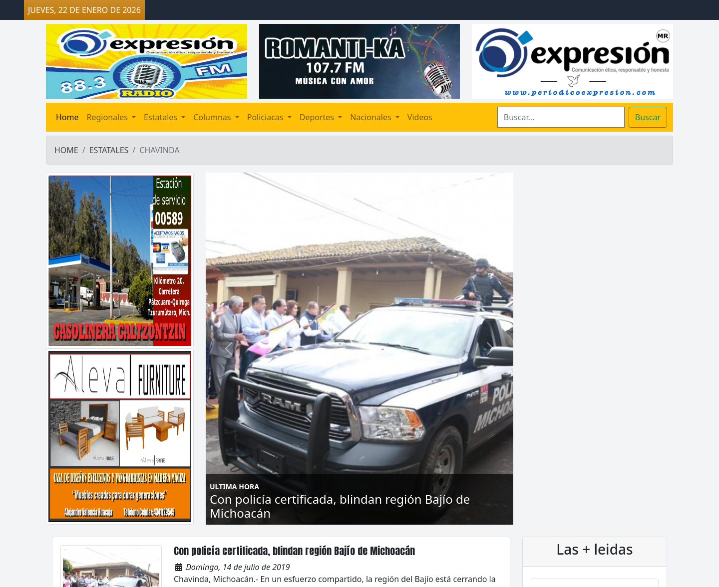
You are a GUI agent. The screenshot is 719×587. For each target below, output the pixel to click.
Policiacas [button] (266, 117)
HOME (66, 150)
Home (67, 117)
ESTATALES (109, 150)
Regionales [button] (108, 117)
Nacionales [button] (371, 117)
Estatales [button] (161, 117)
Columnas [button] (213, 117)
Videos (419, 117)
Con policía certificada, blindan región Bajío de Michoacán (294, 551)
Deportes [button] (318, 117)
